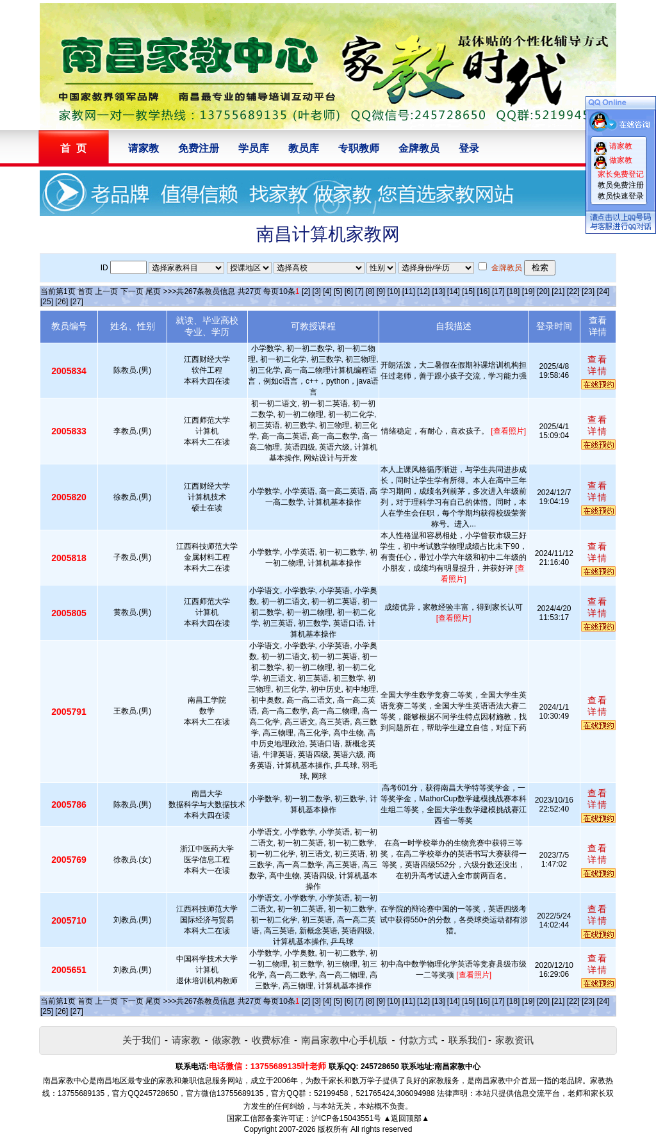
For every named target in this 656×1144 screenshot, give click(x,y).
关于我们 (141, 1039)
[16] (483, 291)
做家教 (226, 1039)
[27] (76, 301)
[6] (349, 291)
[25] (46, 301)
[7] (359, 291)
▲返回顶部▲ (406, 1118)
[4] (327, 291)
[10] (393, 291)
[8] (370, 291)
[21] (558, 291)
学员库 (253, 148)
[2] (306, 291)
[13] (438, 291)
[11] (408, 291)
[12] (423, 291)
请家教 (143, 148)
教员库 (303, 148)
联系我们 (467, 1039)
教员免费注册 (621, 185)
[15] (468, 291)
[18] (513, 291)
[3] (317, 291)
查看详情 (597, 365)
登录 (469, 148)
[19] (528, 291)
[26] (61, 301)
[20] (543, 291)
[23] (588, 291)
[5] (338, 291)
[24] (602, 291)
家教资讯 (514, 1039)
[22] (573, 291)
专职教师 (358, 148)
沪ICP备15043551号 (346, 1118)
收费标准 (271, 1039)
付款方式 (418, 1039)
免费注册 (198, 148)
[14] (453, 291)
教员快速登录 (621, 196)
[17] (498, 291)
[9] (381, 291)
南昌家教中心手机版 (344, 1039)
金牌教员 (418, 148)
